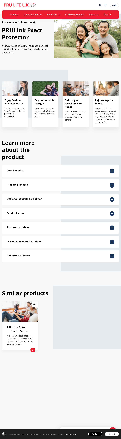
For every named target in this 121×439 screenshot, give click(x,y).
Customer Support (74, 15)
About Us (94, 15)
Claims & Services (33, 15)
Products (14, 15)
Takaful (107, 15)
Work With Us (54, 15)
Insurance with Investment (18, 23)
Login (114, 5)
